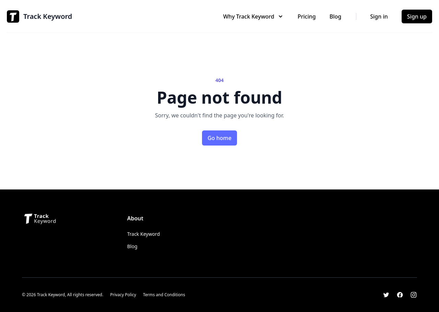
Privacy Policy (123, 295)
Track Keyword (143, 234)
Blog (335, 16)
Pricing (307, 16)
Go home (219, 138)
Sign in (379, 16)
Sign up (417, 16)
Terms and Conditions (164, 295)
